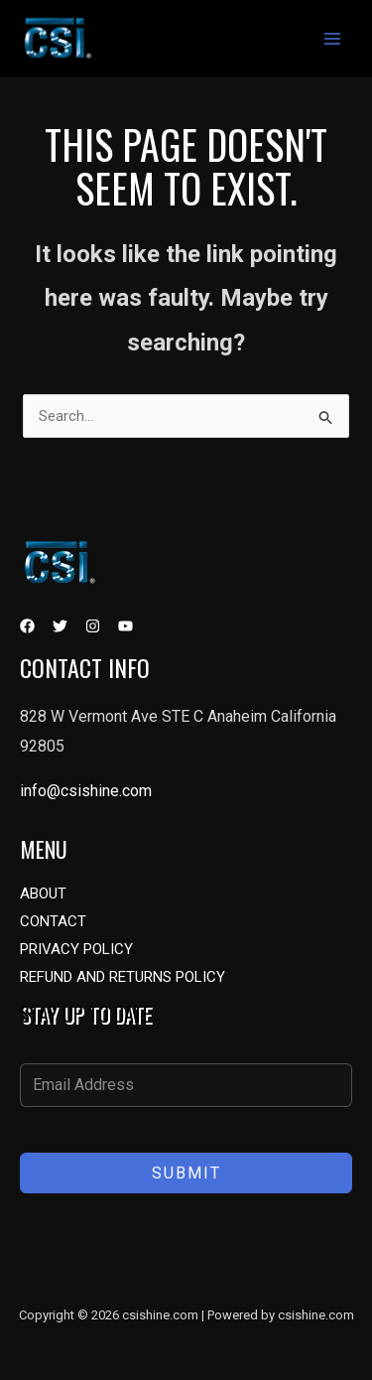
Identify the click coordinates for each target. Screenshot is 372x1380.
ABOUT (43, 893)
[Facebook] (27, 626)
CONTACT (53, 921)
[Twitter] (60, 626)
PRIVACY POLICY (76, 949)
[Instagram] (92, 626)
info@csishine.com (86, 790)
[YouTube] (125, 626)
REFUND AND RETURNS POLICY (122, 977)
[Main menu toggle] (331, 39)
